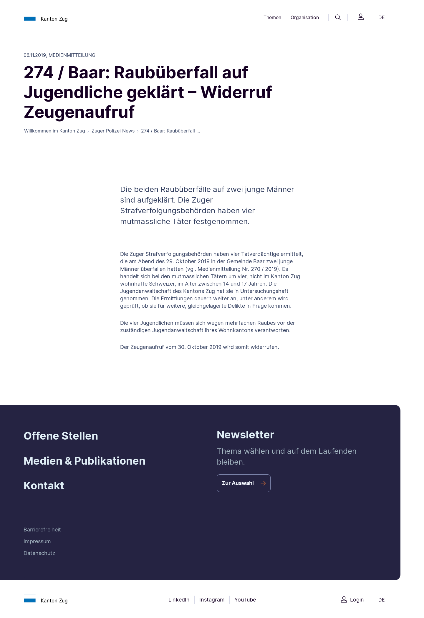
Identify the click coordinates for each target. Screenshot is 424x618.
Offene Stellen (61, 435)
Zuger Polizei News (113, 131)
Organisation (305, 17)
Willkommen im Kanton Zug (54, 131)
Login (357, 600)
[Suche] (338, 17)
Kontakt (44, 485)
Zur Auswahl (238, 483)
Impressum (37, 541)
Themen (272, 17)
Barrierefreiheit (42, 529)
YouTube (245, 600)
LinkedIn (179, 600)
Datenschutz (39, 553)
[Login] (360, 17)
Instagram (212, 600)
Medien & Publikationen (84, 460)
